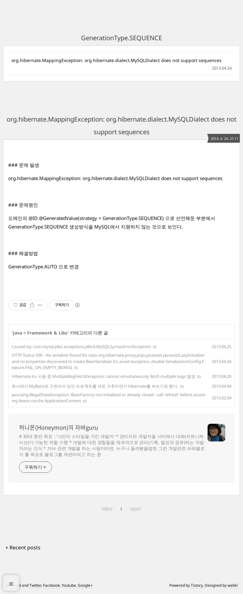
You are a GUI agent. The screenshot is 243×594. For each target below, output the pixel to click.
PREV (107, 509)
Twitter (35, 585)
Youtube (69, 585)
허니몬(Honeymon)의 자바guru (58, 427)
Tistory (197, 585)
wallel (232, 585)
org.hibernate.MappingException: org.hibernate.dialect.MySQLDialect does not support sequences (116, 60)
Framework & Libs (47, 333)
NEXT (135, 509)
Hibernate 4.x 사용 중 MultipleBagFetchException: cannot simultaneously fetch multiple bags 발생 (103, 376)
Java (17, 333)
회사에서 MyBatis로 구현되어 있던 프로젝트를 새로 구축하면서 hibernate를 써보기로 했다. (95, 386)
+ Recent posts (22, 547)
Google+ (85, 585)
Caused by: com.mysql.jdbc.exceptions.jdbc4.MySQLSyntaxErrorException (81, 346)
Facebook (51, 585)
